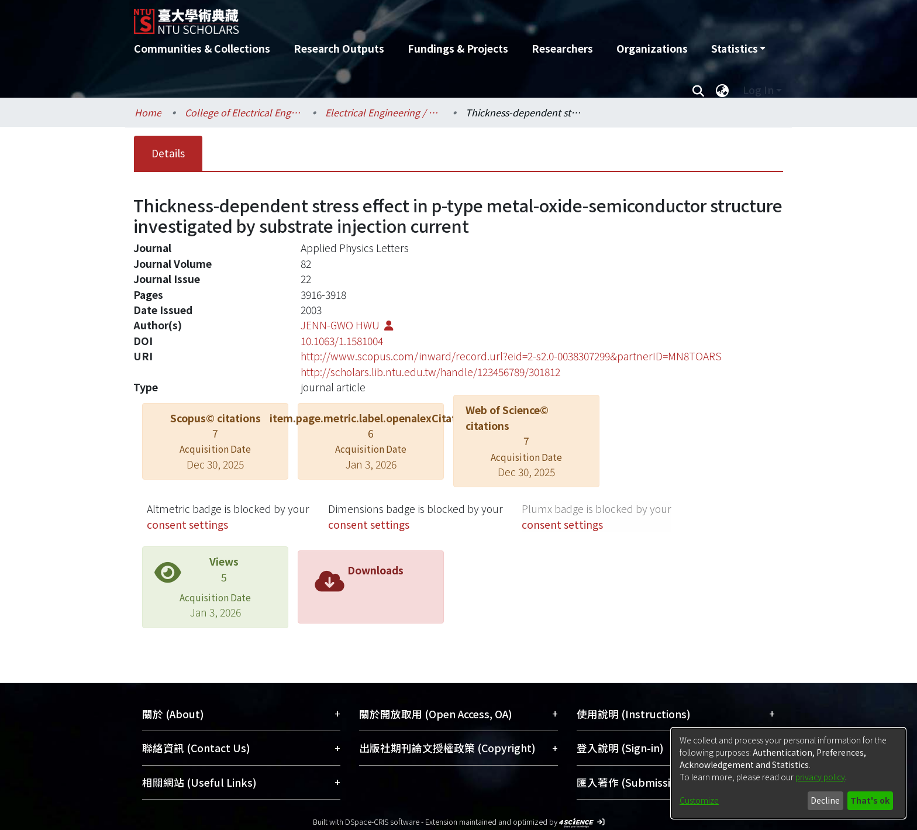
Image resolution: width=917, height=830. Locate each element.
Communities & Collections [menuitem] (202, 48)
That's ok (870, 800)
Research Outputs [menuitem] (339, 48)
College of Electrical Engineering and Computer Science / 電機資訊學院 (243, 112)
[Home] (395, 17)
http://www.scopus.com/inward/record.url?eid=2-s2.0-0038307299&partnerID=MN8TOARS (511, 356)
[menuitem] (738, 48)
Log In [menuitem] (758, 89)
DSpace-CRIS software (382, 821)
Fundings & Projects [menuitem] (458, 48)
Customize (699, 800)
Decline (825, 800)
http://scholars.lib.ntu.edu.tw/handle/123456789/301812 (430, 371)
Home (148, 112)
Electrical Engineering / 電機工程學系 (383, 112)
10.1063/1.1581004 (342, 340)
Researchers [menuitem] (562, 48)
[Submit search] (698, 90)
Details (168, 153)
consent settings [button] (187, 524)
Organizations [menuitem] (652, 48)
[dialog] (788, 773)
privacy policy (820, 777)
